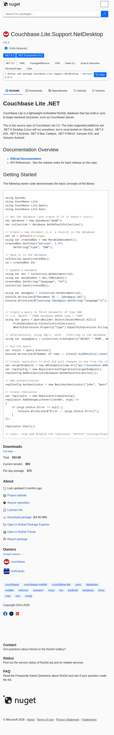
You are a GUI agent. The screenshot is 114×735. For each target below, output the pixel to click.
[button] (100, 74)
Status (8, 658)
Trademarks (89, 719)
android (72, 590)
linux (101, 590)
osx (18, 596)
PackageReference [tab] (39, 63)
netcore (23, 590)
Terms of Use (45, 719)
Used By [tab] (80, 90)
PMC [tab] (22, 63)
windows (88, 590)
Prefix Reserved (18, 48)
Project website (17, 495)
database (92, 584)
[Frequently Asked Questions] (6, 671)
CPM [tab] (57, 63)
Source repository (18, 502)
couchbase (18, 561)
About (30, 719)
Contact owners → (13, 554)
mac (8, 596)
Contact (9, 645)
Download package (19, 517)
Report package (17, 539)
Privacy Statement (67, 719)
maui (51, 590)
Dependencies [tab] (57, 90)
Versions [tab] (98, 90)
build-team (17, 571)
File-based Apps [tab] (13, 68)
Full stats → (9, 451)
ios (61, 590)
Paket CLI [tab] (70, 63)
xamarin (38, 590)
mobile (9, 590)
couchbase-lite (61, 584)
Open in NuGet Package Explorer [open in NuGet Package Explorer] (28, 524)
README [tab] (13, 90)
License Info (15, 509)
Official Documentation (25, 158)
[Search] (104, 14)
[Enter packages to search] (52, 14)
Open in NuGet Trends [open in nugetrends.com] (21, 531)
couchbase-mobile (35, 584)
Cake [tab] (29, 68)
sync (78, 584)
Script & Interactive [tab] (89, 63)
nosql (28, 596)
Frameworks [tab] (34, 90)
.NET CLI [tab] (10, 63)
